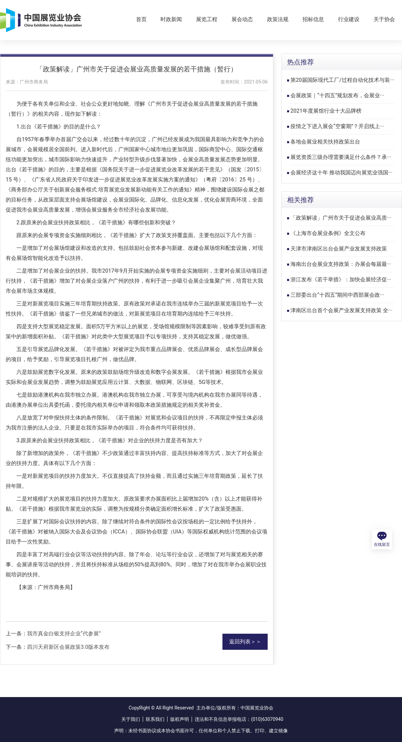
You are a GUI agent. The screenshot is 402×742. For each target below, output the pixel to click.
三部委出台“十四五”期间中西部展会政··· (337, 295)
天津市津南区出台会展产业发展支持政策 (338, 248)
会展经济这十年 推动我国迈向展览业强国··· (341, 172)
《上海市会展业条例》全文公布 (327, 233)
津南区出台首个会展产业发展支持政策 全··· (341, 310)
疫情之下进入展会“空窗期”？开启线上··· (337, 126)
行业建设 (348, 19)
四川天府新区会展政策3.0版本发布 (68, 647)
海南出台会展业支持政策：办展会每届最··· (340, 264)
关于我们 (130, 719)
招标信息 (313, 19)
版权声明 (179, 719)
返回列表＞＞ (245, 641)
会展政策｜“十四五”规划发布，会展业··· (337, 95)
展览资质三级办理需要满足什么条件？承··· (340, 157)
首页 (141, 19)
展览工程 (206, 19)
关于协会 (384, 19)
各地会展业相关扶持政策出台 (325, 141)
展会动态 (242, 19)
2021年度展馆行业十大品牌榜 (325, 111)
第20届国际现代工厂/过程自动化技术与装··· (342, 80)
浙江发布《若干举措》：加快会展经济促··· (340, 279)
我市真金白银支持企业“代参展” (63, 633)
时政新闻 (171, 19)
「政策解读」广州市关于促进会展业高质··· (340, 218)
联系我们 (155, 719)
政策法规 (277, 19)
